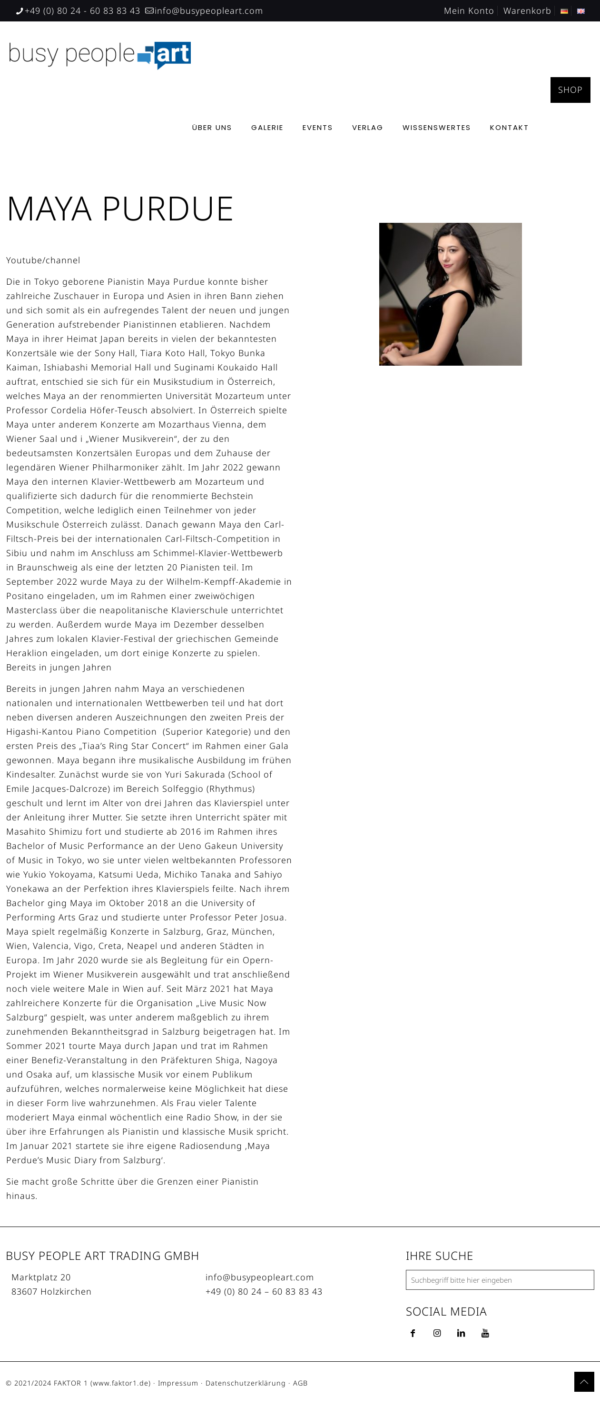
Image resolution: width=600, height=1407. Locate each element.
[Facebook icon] (531, 1383)
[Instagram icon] (561, 1383)
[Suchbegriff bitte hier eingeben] (500, 1280)
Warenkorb (527, 10)
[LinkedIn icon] (551, 1383)
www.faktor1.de (120, 1382)
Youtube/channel (43, 260)
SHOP (570, 89)
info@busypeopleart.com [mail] (209, 10)
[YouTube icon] (541, 1383)
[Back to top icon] (584, 1382)
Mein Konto (469, 10)
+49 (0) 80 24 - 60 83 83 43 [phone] (82, 10)
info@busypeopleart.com (260, 1277)
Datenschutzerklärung (246, 1382)
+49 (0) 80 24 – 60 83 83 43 (264, 1291)
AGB (300, 1382)
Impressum (178, 1382)
